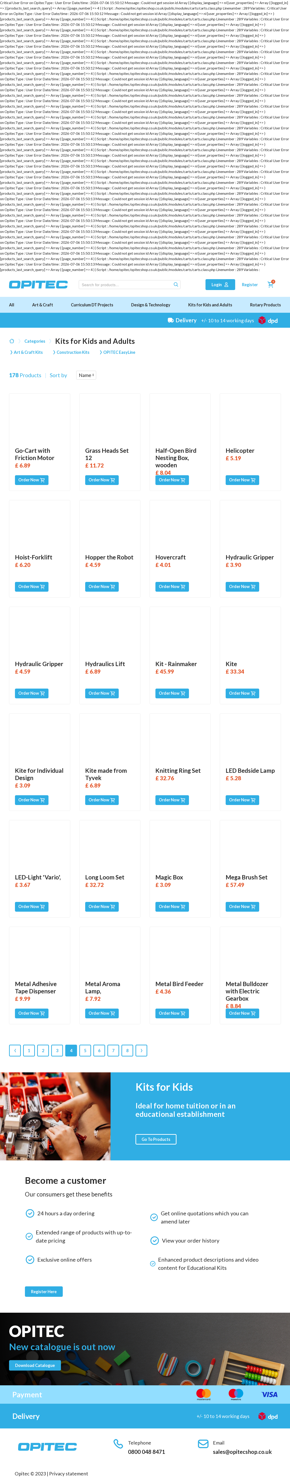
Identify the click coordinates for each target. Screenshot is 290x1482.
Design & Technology (150, 304)
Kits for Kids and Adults (210, 304)
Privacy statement (68, 1473)
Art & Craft (42, 304)
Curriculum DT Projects (92, 304)
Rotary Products (265, 304)
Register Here (44, 1291)
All (11, 304)
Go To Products (156, 1139)
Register (250, 284)
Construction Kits (73, 352)
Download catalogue (35, 1365)
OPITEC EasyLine (119, 352)
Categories (34, 341)
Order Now (31, 480)
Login (220, 284)
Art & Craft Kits (28, 352)
